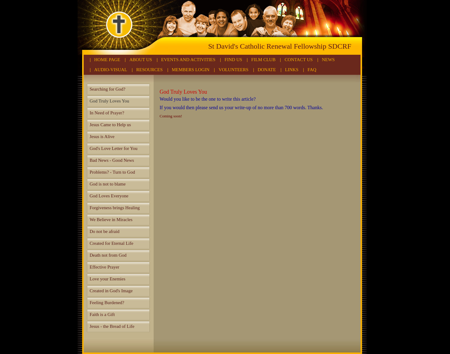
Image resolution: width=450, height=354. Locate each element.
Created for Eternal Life (112, 243)
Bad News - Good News (112, 160)
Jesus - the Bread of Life (112, 326)
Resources (149, 69)
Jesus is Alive (102, 136)
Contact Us (298, 59)
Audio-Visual (110, 69)
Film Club (263, 59)
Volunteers (233, 69)
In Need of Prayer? (107, 112)
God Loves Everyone (109, 195)
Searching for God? (107, 89)
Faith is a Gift (102, 314)
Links (291, 69)
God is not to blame (108, 184)
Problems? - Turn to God (112, 172)
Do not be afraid (105, 231)
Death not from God (108, 255)
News (328, 59)
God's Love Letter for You (114, 148)
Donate (267, 69)
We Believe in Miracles (111, 219)
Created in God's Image (111, 290)
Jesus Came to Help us (110, 124)
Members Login (191, 69)
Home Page (107, 59)
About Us (140, 59)
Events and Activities (188, 59)
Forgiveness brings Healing (115, 207)
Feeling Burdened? (107, 302)
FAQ (312, 69)
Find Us (233, 59)
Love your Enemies (107, 278)
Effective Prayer (105, 267)
